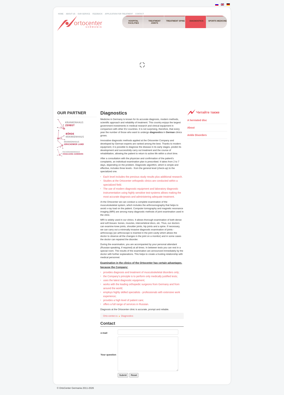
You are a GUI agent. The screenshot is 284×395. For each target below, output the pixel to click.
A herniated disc (197, 120)
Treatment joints (154, 22)
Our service (84, 14)
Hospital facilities (133, 22)
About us (70, 14)
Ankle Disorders (197, 135)
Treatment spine (175, 21)
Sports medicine (217, 21)
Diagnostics (196, 21)
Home (61, 14)
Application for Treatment (119, 14)
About (191, 127)
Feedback (97, 14)
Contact (139, 14)
